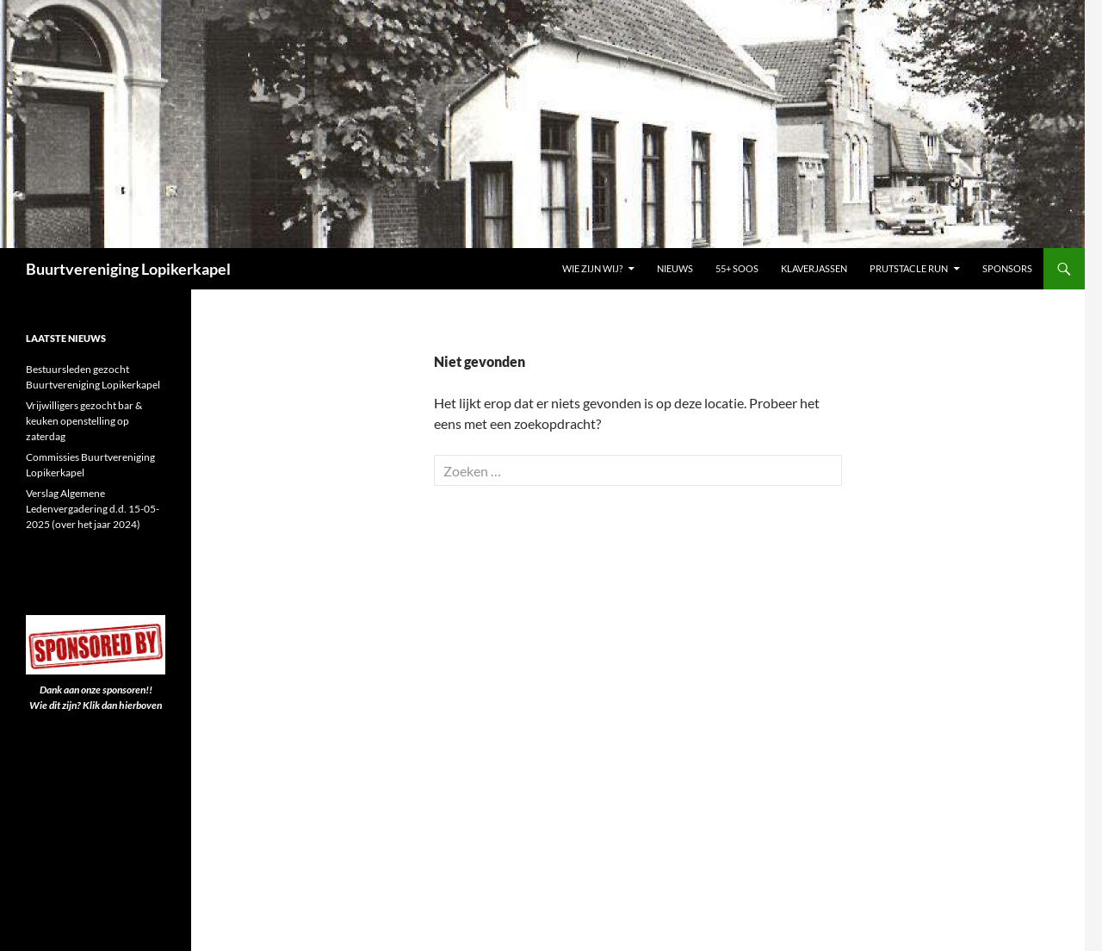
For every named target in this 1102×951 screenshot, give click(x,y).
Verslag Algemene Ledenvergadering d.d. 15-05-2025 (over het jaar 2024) (92, 509)
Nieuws (675, 268)
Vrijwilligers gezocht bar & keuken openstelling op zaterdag (84, 421)
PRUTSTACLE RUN (909, 268)
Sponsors (1007, 268)
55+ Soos (736, 268)
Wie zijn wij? (592, 268)
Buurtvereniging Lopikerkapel (128, 268)
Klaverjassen (814, 268)
